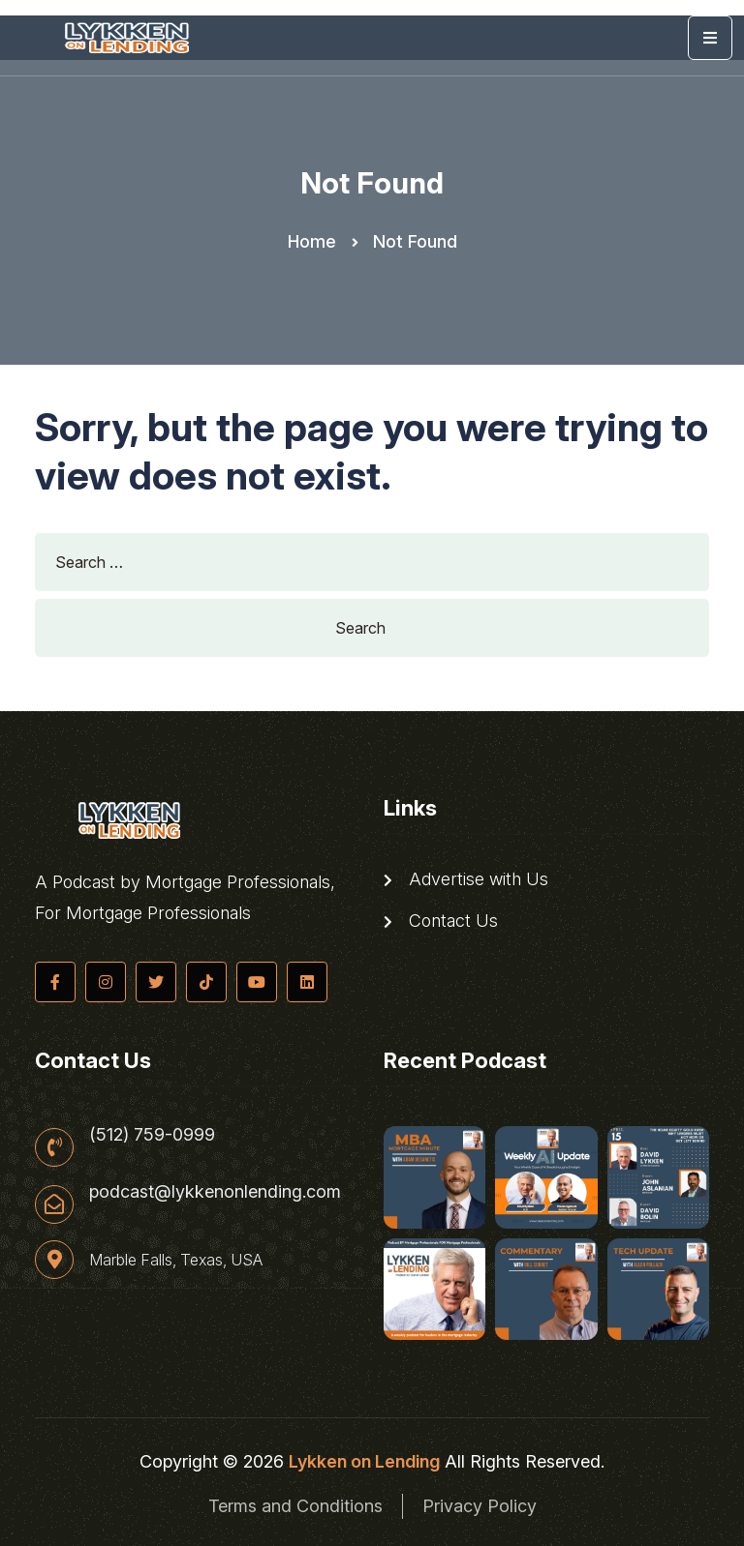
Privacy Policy (479, 1506)
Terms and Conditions (295, 1506)
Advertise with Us (466, 879)
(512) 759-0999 (152, 1135)
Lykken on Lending (364, 1461)
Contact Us (441, 921)
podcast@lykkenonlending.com (215, 1192)
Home (312, 241)
